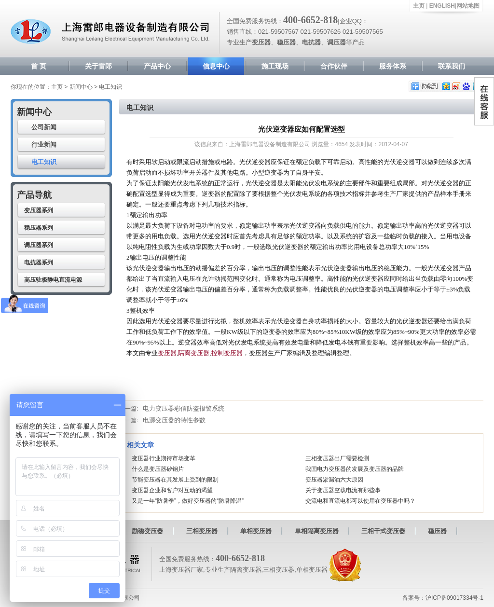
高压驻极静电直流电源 (53, 279)
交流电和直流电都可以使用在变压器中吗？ (360, 500)
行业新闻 (43, 144)
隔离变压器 (193, 353)
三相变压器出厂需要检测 (337, 458)
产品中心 (157, 66)
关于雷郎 (98, 66)
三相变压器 (202, 531)
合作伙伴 (333, 66)
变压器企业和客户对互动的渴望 (172, 490)
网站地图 (468, 5)
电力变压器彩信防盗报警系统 (183, 408)
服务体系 (392, 66)
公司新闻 (43, 127)
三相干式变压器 (383, 531)
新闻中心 (81, 86)
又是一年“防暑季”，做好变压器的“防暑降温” (188, 500)
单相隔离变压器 (317, 531)
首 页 (38, 66)
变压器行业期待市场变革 (163, 458)
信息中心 (216, 66)
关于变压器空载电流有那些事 (343, 490)
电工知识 (43, 162)
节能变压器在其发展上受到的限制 (175, 479)
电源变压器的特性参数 (174, 420)
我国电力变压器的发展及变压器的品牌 (354, 469)
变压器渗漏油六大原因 (334, 479)
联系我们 (451, 66)
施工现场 (274, 66)
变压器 (167, 353)
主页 (419, 5)
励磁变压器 (147, 531)
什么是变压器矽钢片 (158, 469)
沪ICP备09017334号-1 (454, 597)
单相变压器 (256, 531)
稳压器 (437, 531)
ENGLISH (442, 5)
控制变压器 (227, 353)
